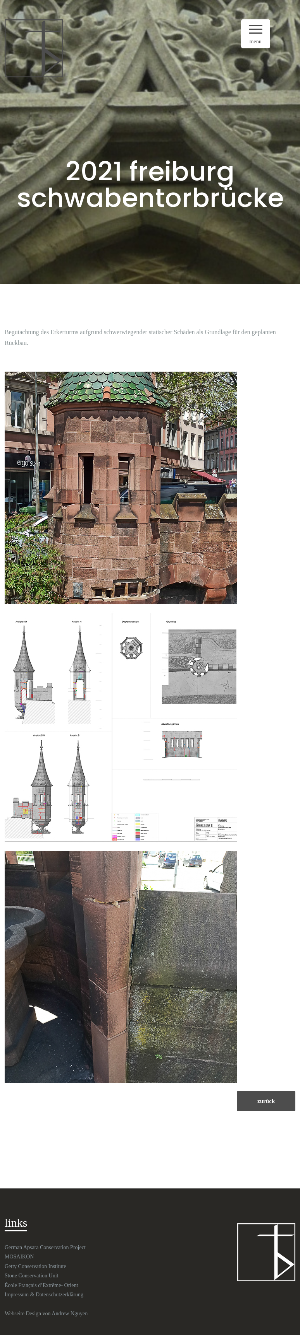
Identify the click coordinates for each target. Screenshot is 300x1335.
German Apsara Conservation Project (45, 1247)
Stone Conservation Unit (31, 1276)
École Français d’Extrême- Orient (41, 1285)
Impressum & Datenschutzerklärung (44, 1294)
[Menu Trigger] (255, 33)
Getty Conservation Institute (35, 1266)
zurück (266, 1101)
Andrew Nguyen (70, 1313)
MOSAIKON (19, 1257)
